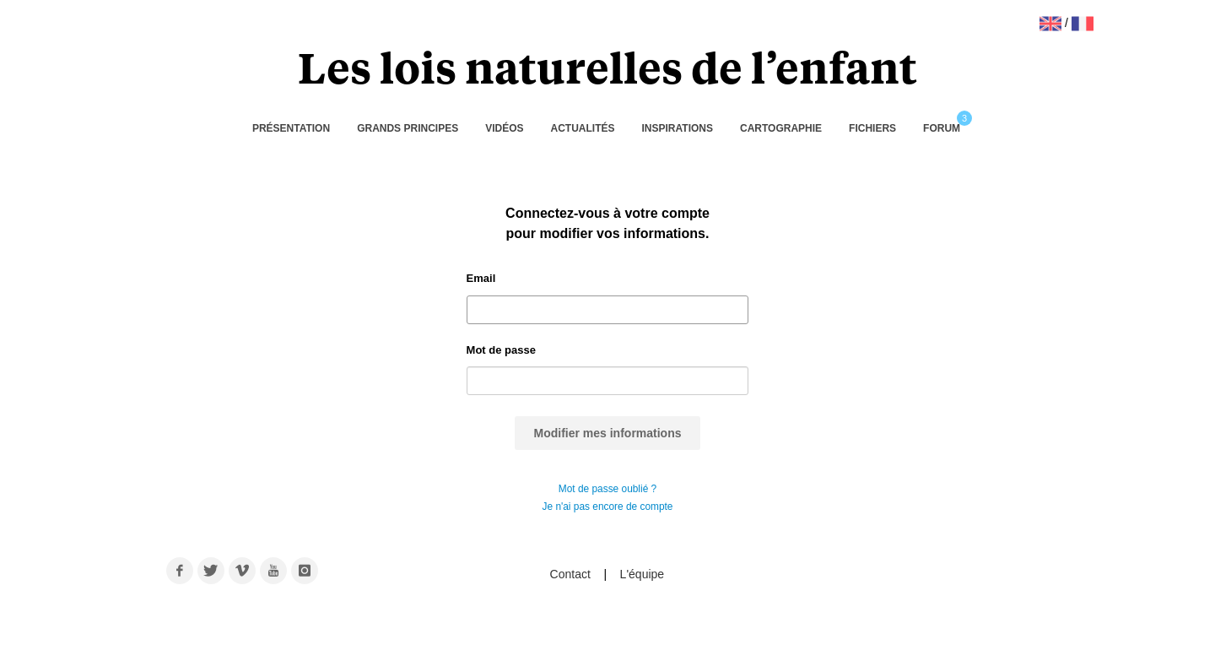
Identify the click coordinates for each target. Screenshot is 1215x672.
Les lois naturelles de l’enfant (607, 66)
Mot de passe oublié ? (607, 489)
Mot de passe (501, 350)
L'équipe (642, 574)
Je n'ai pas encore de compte (608, 506)
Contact (572, 574)
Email (481, 278)
